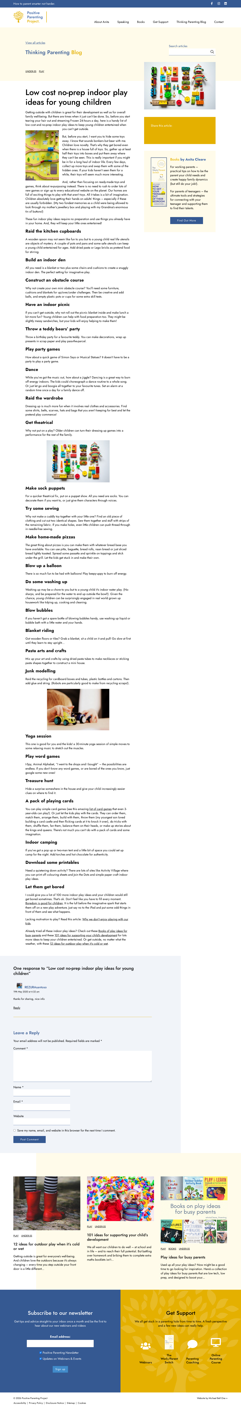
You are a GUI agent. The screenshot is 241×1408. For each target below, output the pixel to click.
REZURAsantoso (36, 987)
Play (41, 71)
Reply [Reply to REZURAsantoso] (16, 1008)
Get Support (160, 22)
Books (141, 22)
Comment (20, 1048)
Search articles (178, 46)
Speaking (123, 22)
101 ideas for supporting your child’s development (86, 935)
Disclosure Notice (55, 1403)
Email (18, 1102)
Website (18, 1116)
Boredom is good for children (44, 903)
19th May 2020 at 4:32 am (26, 991)
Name (18, 1087)
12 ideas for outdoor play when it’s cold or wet (79, 944)
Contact (218, 22)
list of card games (100, 809)
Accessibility (20, 1403)
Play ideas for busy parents (183, 1257)
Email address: (60, 1337)
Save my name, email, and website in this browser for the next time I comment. (66, 1130)
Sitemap (71, 1403)
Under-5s (30, 71)
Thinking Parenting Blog (191, 22)
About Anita (101, 22)
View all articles (35, 43)
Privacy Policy (36, 1403)
